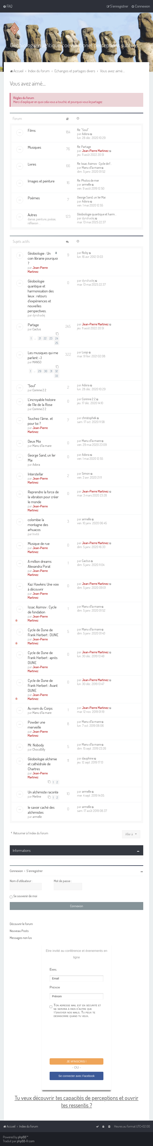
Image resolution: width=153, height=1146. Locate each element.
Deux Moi (34, 440)
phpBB (22, 1137)
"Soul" (32, 385)
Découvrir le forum (21, 924)
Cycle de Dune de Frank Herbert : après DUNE (43, 657)
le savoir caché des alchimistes (41, 809)
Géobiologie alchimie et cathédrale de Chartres (42, 763)
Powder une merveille (36, 724)
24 (56, 338)
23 (51, 338)
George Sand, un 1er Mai (91, 197)
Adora (85, 134)
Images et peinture (41, 180)
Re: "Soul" (83, 130)
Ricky (85, 252)
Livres (32, 163)
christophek (89, 417)
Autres (32, 214)
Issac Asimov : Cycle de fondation (42, 609)
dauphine (87, 758)
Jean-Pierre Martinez (95, 150)
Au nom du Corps (40, 707)
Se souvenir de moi (25, 896)
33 (56, 375)
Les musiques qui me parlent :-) (43, 355)
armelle (86, 184)
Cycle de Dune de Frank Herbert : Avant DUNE (43, 685)
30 (45, 371)
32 (56, 371)
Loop (85, 352)
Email (53, 969)
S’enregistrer (34, 871)
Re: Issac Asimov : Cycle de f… (94, 163)
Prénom (55, 987)
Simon (86, 473)
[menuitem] (7, 6)
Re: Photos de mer (88, 180)
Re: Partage (84, 146)
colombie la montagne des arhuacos (38, 524)
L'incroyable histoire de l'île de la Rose (42, 402)
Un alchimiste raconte (43, 791)
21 (40, 338)
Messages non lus (21, 938)
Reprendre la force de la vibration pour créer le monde (43, 496)
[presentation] (80, 1038)
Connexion (16, 871)
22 (45, 338)
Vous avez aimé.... (28, 83)
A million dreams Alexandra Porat (40, 563)
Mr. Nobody (36, 744)
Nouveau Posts (19, 931)
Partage (33, 324)
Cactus (36, 329)
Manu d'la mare (91, 167)
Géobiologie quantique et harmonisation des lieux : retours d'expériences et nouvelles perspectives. (41, 295)
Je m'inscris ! (76, 1061)
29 (39, 371)
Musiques (34, 147)
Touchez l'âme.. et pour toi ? (40, 420)
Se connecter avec (76, 1075)
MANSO (36, 362)
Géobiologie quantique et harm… (97, 214)
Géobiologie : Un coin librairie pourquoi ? (43, 258)
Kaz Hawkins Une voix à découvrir (43, 586)
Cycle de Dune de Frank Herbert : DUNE (43, 632)
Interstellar (35, 473)
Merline (36, 796)
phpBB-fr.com (25, 1141)
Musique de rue (39, 543)
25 (56, 342)
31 (51, 371)
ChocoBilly (38, 749)
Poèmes (34, 197)
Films (32, 130)
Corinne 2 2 (39, 390)
